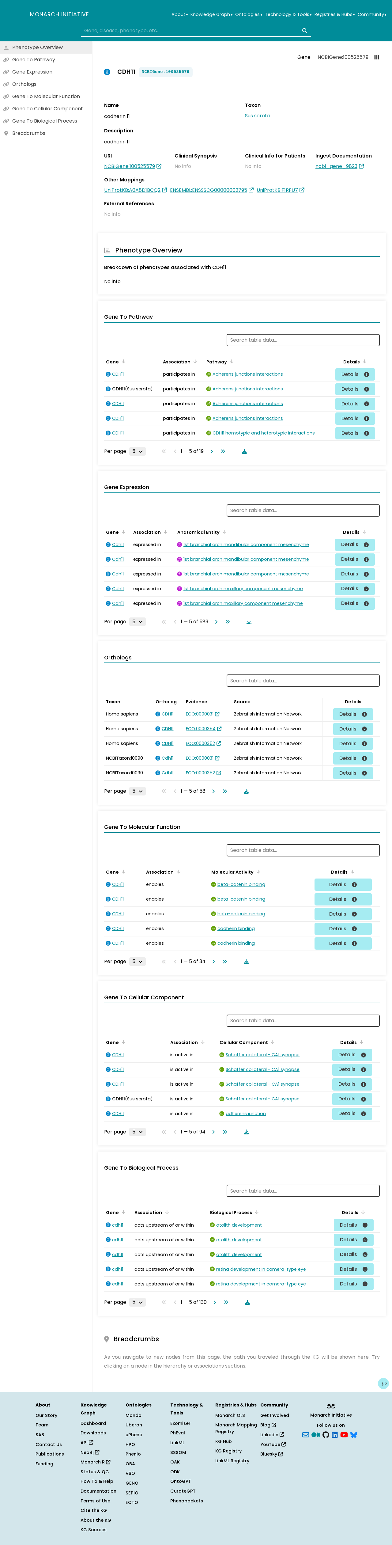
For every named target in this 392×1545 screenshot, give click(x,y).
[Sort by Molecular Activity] (257, 871)
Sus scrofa (257, 115)
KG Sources (94, 1530)
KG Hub (223, 1441)
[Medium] (315, 1434)
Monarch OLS (230, 1415)
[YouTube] (344, 1434)
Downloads (93, 1433)
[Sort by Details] (363, 361)
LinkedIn (272, 1435)
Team (42, 1425)
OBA (130, 1464)
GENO (132, 1483)
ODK (175, 1472)
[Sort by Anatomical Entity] (223, 532)
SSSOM (178, 1452)
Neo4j (90, 1452)
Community (372, 14)
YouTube (273, 1444)
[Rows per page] (137, 451)
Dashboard (93, 1423)
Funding (44, 1464)
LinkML (177, 1443)
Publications (50, 1454)
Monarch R (95, 1462)
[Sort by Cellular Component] (271, 1042)
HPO (130, 1444)
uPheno (134, 1435)
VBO (130, 1473)
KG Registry (228, 1451)
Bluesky (271, 1454)
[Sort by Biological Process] (255, 1212)
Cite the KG (94, 1510)
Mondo (133, 1415)
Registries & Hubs (335, 14)
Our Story (46, 1415)
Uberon (134, 1425)
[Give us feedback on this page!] (383, 1383)
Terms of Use (95, 1501)
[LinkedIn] (335, 1434)
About (180, 14)
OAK (175, 1462)
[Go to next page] (210, 451)
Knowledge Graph (211, 14)
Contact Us (49, 1444)
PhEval (177, 1433)
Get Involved (274, 1415)
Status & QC (95, 1472)
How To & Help (97, 1481)
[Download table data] (243, 451)
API (87, 1443)
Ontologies (248, 14)
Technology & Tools (288, 14)
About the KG (96, 1520)
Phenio (133, 1454)
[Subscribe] (305, 1434)
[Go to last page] (221, 451)
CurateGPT (183, 1491)
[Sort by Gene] (122, 361)
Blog (268, 1425)
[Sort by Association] (194, 361)
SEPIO (132, 1493)
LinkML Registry (232, 1461)
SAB (40, 1435)
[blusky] (353, 1434)
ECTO (132, 1502)
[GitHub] (325, 1434)
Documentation (98, 1491)
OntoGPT (180, 1481)
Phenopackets (186, 1501)
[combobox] (196, 31)
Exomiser (180, 1423)
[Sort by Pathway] (230, 361)
